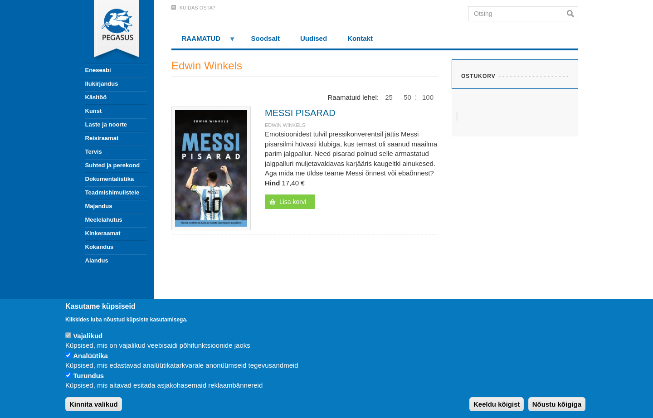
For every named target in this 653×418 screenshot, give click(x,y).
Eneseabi (98, 70)
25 (389, 97)
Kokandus (99, 246)
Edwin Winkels (285, 125)
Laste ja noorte (106, 124)
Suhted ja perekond (112, 165)
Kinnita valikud (93, 404)
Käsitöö (96, 97)
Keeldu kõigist (496, 404)
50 (407, 97)
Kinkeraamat (103, 233)
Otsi (572, 13)
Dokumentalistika (109, 178)
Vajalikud (87, 336)
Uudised (313, 38)
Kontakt (360, 38)
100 (428, 97)
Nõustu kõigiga (556, 404)
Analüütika (90, 356)
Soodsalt (265, 38)
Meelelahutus (103, 219)
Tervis (93, 151)
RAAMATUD (203, 41)
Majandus (98, 206)
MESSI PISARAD (300, 113)
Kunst (93, 110)
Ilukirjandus (101, 83)
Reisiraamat (102, 138)
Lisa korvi (292, 201)
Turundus (88, 375)
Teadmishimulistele (112, 192)
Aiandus (96, 260)
